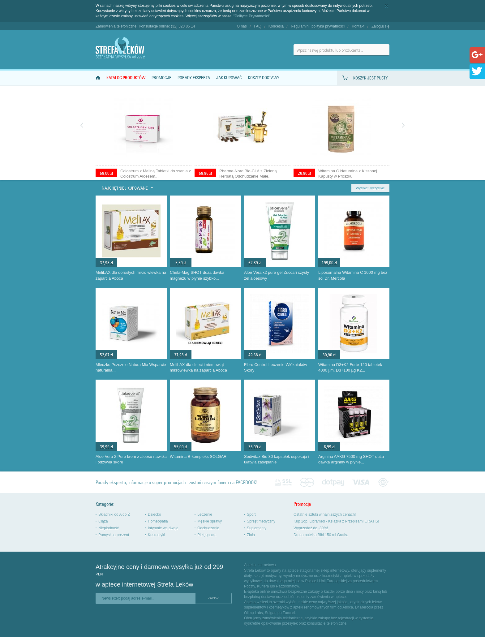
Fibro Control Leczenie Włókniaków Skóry (275, 367)
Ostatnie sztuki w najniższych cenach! (325, 514)
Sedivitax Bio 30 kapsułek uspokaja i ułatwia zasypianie (276, 459)
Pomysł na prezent (113, 535)
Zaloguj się (380, 26)
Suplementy (256, 528)
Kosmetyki (156, 535)
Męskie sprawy (209, 521)
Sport (251, 514)
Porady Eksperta (194, 77)
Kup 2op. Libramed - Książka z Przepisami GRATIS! (336, 521)
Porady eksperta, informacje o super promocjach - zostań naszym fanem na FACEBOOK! (177, 482)
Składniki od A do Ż (114, 514)
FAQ (257, 26)
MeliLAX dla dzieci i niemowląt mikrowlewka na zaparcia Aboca (198, 367)
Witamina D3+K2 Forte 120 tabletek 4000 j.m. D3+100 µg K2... (350, 367)
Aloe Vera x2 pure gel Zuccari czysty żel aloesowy (276, 275)
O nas (242, 26)
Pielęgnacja (207, 535)
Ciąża (103, 521)
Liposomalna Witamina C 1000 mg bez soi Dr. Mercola (352, 275)
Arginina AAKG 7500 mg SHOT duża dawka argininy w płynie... (351, 459)
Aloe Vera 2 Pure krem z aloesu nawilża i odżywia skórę (131, 459)
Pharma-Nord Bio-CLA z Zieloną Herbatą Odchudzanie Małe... (248, 174)
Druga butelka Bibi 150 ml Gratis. (321, 535)
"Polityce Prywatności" (252, 16)
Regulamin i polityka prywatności (318, 26)
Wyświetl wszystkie (370, 188)
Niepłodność (108, 528)
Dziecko (154, 514)
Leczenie (204, 514)
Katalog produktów (125, 77)
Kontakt (358, 26)
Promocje (161, 77)
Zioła (251, 535)
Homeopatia (158, 521)
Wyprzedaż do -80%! (311, 528)
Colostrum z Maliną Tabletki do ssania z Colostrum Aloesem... (155, 174)
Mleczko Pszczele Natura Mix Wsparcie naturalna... (131, 367)
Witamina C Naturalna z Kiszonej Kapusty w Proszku (347, 174)
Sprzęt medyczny (261, 521)
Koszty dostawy (263, 77)
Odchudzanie (208, 528)
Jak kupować (229, 77)
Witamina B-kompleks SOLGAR (198, 456)
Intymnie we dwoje (163, 528)
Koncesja (276, 26)
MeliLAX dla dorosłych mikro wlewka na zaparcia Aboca (131, 275)
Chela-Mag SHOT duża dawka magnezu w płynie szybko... (197, 275)
